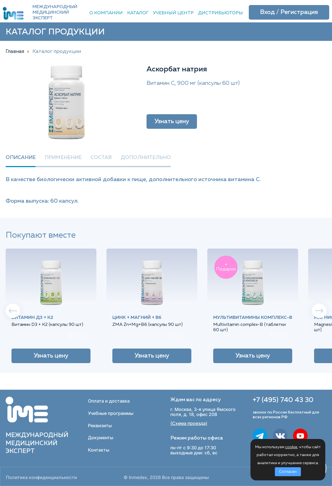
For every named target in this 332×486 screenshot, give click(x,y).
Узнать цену (171, 121)
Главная (15, 51)
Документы (100, 437)
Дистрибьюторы (220, 13)
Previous (13, 310)
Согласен (288, 472)
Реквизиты (100, 425)
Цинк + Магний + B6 (136, 318)
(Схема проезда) (188, 423)
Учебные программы (110, 413)
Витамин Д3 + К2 (32, 318)
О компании (106, 13)
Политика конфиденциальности (41, 477)
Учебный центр (173, 13)
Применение (63, 157)
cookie (291, 447)
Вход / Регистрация (289, 12)
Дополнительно (146, 157)
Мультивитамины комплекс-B (252, 318)
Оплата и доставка (109, 401)
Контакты (98, 450)
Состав (101, 157)
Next (319, 310)
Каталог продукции (56, 51)
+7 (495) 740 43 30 (283, 400)
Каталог (137, 13)
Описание (21, 157)
